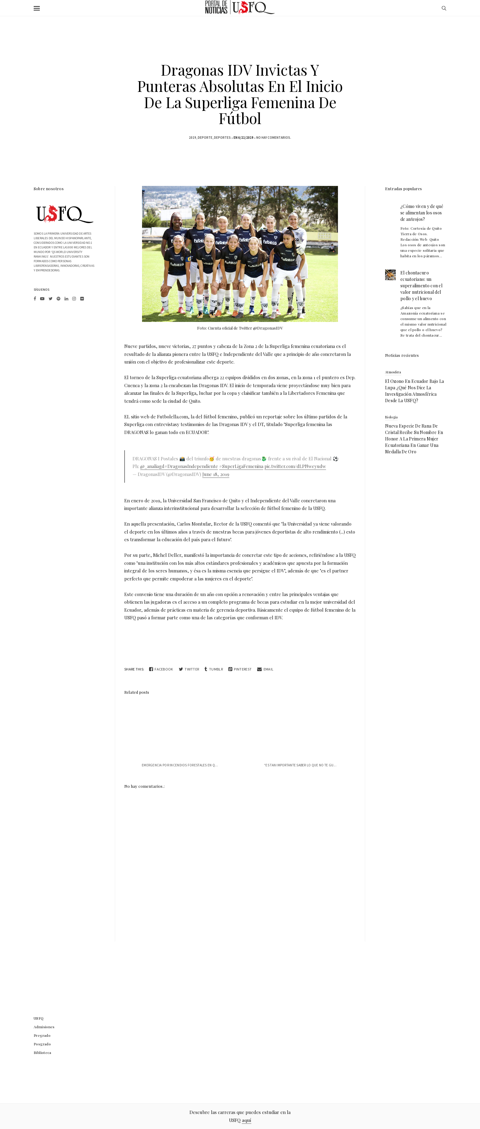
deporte (205, 137)
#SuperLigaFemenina (241, 466)
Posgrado (42, 1043)
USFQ (39, 1018)
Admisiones (44, 1026)
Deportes (222, 137)
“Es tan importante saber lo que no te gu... (300, 765)
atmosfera (393, 372)
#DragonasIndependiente (191, 466)
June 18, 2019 (215, 474)
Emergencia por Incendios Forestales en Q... (180, 765)
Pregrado (42, 1035)
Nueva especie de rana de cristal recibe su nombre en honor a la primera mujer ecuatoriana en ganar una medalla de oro (414, 439)
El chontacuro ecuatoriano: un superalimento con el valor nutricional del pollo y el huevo (421, 285)
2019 (192, 137)
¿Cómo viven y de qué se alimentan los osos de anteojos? (421, 212)
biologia (391, 417)
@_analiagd (152, 466)
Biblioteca (42, 1052)
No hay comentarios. (273, 137)
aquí (246, 1120)
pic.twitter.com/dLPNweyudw (295, 466)
